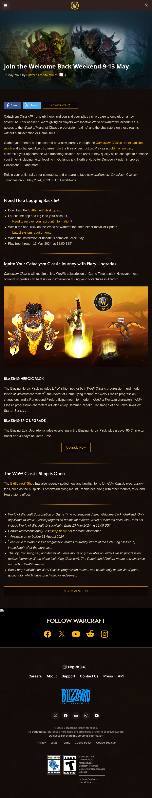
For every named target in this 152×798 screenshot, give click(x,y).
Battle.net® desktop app (45, 210)
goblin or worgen (120, 148)
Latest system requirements (31, 232)
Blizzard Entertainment (41, 75)
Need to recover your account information (41, 221)
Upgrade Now (76, 447)
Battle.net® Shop (22, 483)
